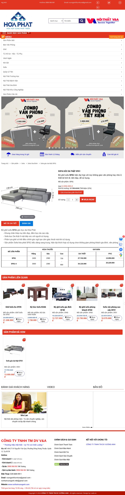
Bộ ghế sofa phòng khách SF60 (87, 308)
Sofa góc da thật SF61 (48, 163)
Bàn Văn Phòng (9, 45)
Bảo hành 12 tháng (52, 154)
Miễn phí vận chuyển (83, 154)
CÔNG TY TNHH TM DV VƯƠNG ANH (100, 444)
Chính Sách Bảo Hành (62, 448)
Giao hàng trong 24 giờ (20, 154)
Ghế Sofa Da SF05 (13, 307)
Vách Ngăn (7, 58)
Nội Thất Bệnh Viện (10, 81)
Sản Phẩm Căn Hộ (10, 94)
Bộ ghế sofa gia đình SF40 (62, 308)
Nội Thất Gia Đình (10, 85)
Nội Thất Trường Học (11, 76)
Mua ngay (87, 199)
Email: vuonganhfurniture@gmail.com (77, 2)
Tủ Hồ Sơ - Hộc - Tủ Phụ (12, 54)
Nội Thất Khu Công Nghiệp (13, 90)
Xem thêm (86, 427)
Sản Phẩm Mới (8, 40)
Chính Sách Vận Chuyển (63, 456)
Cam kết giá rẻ (112, 154)
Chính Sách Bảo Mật (62, 460)
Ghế (4, 49)
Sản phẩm (14, 163)
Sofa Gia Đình (33, 163)
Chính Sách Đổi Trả (61, 452)
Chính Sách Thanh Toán (63, 445)
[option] (13, 303)
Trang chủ (4, 163)
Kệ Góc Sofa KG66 (38, 307)
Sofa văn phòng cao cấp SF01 (111, 308)
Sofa (5, 67)
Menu (8, 37)
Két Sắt (6, 63)
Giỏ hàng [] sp (116, 37)
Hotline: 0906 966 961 (47, 2)
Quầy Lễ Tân (8, 72)
